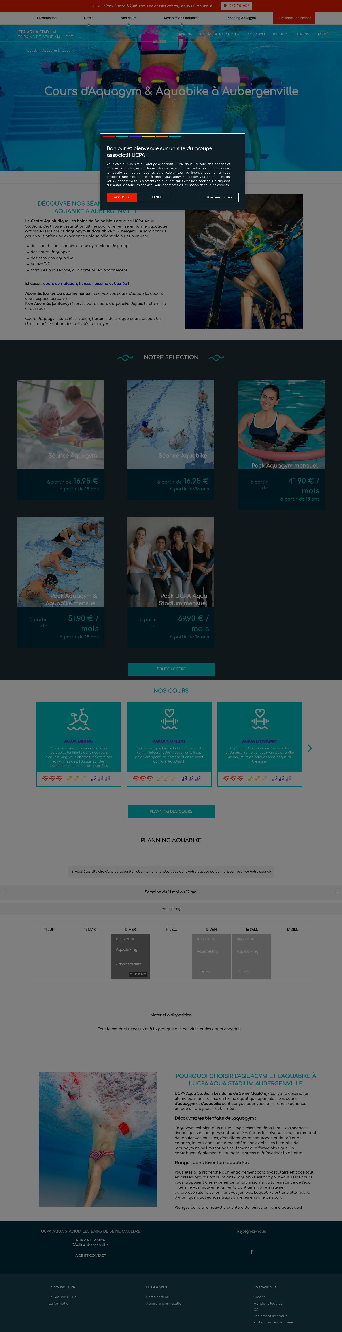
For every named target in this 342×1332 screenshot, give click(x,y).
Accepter (121, 197)
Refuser (155, 197)
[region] (172, 171)
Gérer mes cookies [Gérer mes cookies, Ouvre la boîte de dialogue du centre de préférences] (219, 197)
